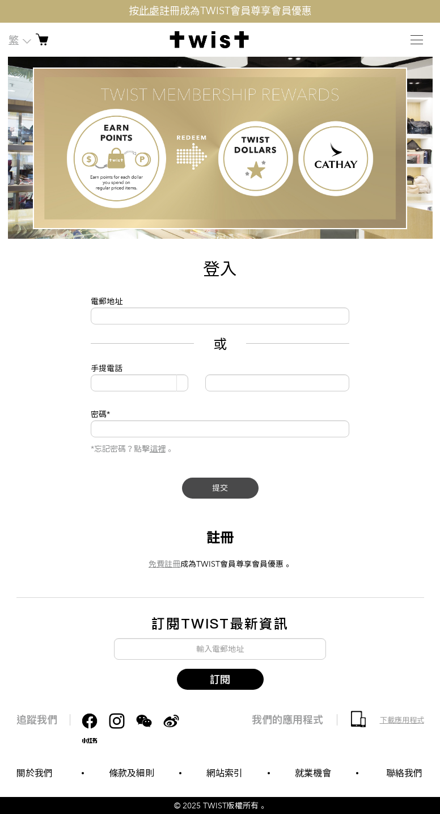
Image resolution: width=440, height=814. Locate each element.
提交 (220, 488)
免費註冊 (164, 564)
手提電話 (106, 368)
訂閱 (220, 679)
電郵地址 (106, 301)
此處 (149, 11)
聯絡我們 (404, 773)
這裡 (158, 449)
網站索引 (224, 773)
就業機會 (313, 773)
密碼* (100, 414)
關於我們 (34, 773)
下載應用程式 (402, 720)
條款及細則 (131, 773)
